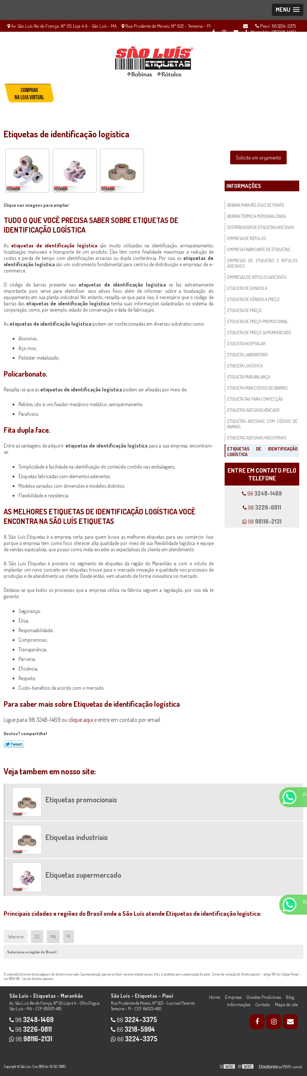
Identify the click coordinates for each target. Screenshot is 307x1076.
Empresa (233, 997)
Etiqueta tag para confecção (255, 399)
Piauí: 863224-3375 (275, 26)
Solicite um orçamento (258, 157)
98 (262, 493)
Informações (243, 185)
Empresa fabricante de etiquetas (258, 249)
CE (37, 936)
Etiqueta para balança (248, 377)
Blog (290, 997)
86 (134, 1020)
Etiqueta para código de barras (257, 388)
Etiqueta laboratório (247, 354)
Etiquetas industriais (76, 837)
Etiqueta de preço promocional (257, 321)
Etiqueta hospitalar (246, 343)
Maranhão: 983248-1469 (271, 32)
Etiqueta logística (245, 366)
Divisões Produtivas (263, 997)
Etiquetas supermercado (83, 875)
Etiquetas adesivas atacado (253, 410)
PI (68, 936)
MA (53, 936)
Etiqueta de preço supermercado (259, 332)
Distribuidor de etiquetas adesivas (260, 227)
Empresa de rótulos (246, 238)
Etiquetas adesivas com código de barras (262, 423)
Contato (262, 1004)
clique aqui (81, 719)
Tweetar (14, 744)
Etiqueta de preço (244, 310)
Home (214, 997)
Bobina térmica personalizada (256, 216)
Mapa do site (286, 1004)
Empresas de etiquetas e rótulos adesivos (262, 263)
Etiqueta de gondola (247, 288)
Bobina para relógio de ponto (255, 205)
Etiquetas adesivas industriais (256, 438)
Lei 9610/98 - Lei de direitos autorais (28, 978)
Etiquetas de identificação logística (262, 451)
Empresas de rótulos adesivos (256, 277)
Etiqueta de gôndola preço (253, 299)
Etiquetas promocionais (81, 799)
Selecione (15, 936)
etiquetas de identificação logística (54, 245)
